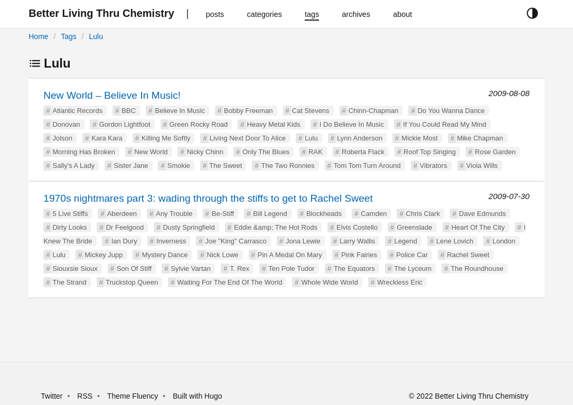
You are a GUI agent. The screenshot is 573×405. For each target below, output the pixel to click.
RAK (315, 152)
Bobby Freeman (248, 111)
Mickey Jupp (103, 255)
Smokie (178, 165)
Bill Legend (270, 214)
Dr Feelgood (125, 227)
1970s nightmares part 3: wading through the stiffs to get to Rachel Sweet (208, 198)
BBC (128, 111)
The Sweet (225, 165)
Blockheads (324, 214)
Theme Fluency (133, 396)
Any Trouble (174, 214)
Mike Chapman (480, 138)
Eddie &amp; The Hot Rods (275, 227)
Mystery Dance (165, 255)
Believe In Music (180, 111)
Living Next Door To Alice (248, 138)
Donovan (66, 124)
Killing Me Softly (166, 138)
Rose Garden (495, 152)
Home (38, 36)
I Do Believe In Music (352, 124)
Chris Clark (423, 214)
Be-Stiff (223, 214)
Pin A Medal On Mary (290, 255)
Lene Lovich (454, 241)
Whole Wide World (330, 282)
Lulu (96, 36)
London (503, 241)
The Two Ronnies (288, 165)
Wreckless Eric (399, 282)
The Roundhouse (476, 268)
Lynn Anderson (359, 138)
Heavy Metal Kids (273, 124)
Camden (374, 214)
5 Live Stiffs (70, 214)
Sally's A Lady (73, 165)
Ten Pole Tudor (291, 268)
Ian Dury (124, 241)
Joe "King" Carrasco (236, 241)
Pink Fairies (359, 255)
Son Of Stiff (134, 268)
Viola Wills (482, 165)
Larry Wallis (357, 241)
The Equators (354, 268)
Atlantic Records (77, 111)
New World (150, 152)
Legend (405, 241)
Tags (69, 36)
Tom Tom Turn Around (367, 165)
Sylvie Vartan (191, 268)
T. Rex (239, 268)
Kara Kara (107, 138)
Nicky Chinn (205, 152)
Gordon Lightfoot (125, 124)
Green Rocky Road (199, 124)
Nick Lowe (223, 255)
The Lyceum (412, 268)
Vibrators (433, 165)
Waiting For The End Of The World (229, 282)
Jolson (62, 138)
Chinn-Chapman (374, 111)
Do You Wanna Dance (451, 111)
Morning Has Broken (83, 152)
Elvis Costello (357, 227)
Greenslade (414, 227)
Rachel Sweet (468, 255)
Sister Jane (131, 165)
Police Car (412, 255)
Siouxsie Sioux (74, 268)
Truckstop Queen (132, 282)
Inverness (171, 241)
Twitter (51, 396)
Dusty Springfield (188, 227)
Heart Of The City (478, 227)
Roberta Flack (363, 152)
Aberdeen (122, 214)
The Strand (69, 282)
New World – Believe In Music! (112, 95)
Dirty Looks (69, 227)
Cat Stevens (311, 111)
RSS (84, 396)
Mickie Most (419, 138)
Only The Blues (265, 152)
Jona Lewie (303, 241)
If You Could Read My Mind (444, 124)
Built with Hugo (197, 396)
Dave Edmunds (482, 214)
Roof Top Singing (429, 152)
